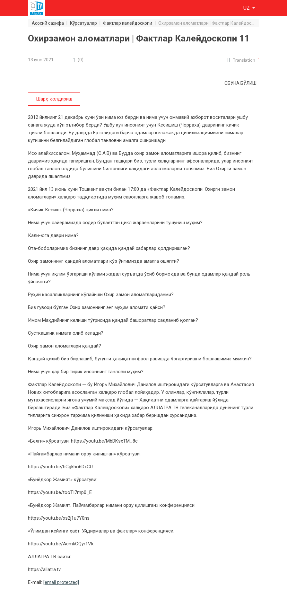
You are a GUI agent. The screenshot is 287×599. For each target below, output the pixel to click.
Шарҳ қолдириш (54, 99)
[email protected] (61, 582)
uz (247, 8)
